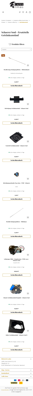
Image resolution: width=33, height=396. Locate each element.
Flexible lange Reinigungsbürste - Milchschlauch (16, 69)
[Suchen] (19, 12)
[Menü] (3, 12)
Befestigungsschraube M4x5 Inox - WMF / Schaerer (16, 183)
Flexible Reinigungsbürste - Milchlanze (16, 221)
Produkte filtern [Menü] (16, 44)
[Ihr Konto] (26, 12)
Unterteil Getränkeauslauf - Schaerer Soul (16, 145)
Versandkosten (5, 390)
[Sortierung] (16, 49)
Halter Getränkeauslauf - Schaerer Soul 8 (16, 335)
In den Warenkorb (16, 86)
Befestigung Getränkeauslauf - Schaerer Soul (16, 108)
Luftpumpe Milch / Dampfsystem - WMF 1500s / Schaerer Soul (16, 259)
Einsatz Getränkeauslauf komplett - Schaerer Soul (16, 298)
